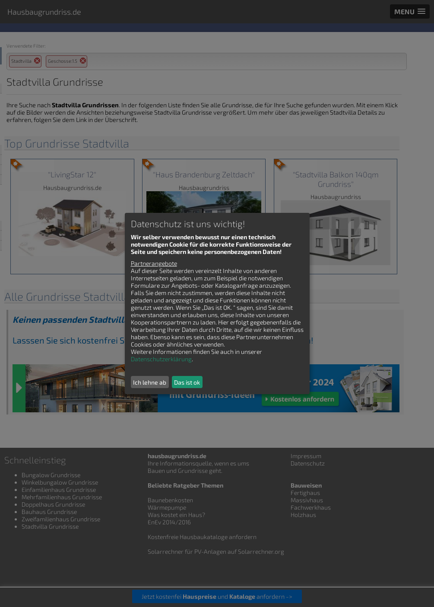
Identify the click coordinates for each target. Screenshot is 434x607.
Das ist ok (187, 382)
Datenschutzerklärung (161, 359)
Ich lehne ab (149, 382)
